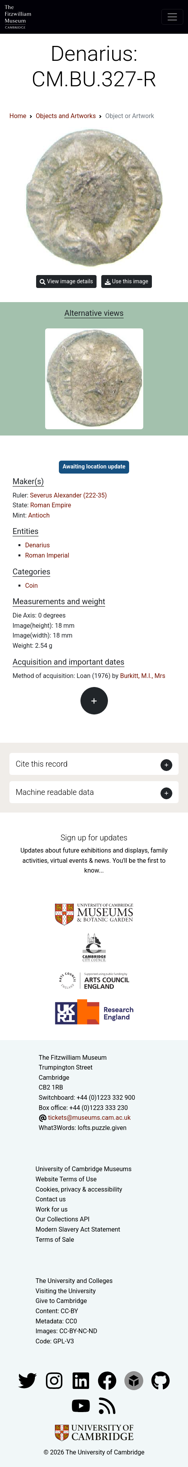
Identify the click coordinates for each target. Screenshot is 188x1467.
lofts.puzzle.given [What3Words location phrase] (102, 1128)
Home (17, 116)
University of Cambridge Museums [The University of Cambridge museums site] (84, 1169)
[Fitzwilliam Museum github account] (160, 1380)
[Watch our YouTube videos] (81, 1405)
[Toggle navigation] (172, 17)
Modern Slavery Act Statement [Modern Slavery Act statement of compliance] (78, 1229)
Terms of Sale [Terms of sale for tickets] (55, 1239)
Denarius (37, 545)
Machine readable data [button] (55, 792)
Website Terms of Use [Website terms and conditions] (66, 1179)
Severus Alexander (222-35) (68, 495)
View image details (66, 281)
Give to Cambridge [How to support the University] (61, 1301)
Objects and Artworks (66, 116)
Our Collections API (63, 1219)
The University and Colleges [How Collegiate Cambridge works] (74, 1281)
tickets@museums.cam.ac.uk (89, 1117)
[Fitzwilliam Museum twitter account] (28, 1380)
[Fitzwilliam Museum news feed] (107, 1405)
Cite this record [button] (42, 764)
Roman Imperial (47, 555)
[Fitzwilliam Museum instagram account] (55, 1380)
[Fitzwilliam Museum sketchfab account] (134, 1380)
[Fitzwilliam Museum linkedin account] (108, 1380)
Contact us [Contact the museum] (51, 1199)
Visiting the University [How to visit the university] (66, 1291)
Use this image (126, 281)
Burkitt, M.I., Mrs (142, 676)
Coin (31, 585)
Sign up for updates (93, 837)
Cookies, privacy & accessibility (79, 1189)
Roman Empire (50, 505)
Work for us (52, 1209)
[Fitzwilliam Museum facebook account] (81, 1380)
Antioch (39, 515)
